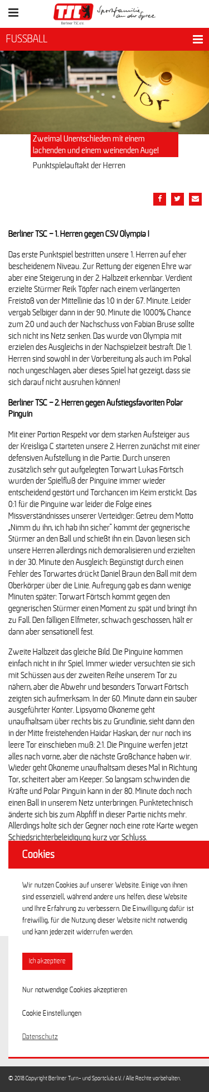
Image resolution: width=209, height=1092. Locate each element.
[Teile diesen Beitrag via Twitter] (177, 199)
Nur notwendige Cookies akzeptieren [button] (74, 990)
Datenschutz (40, 1037)
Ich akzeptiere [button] (47, 961)
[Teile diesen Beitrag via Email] (195, 199)
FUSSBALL (26, 39)
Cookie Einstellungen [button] (51, 1013)
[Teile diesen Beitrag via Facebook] (159, 199)
